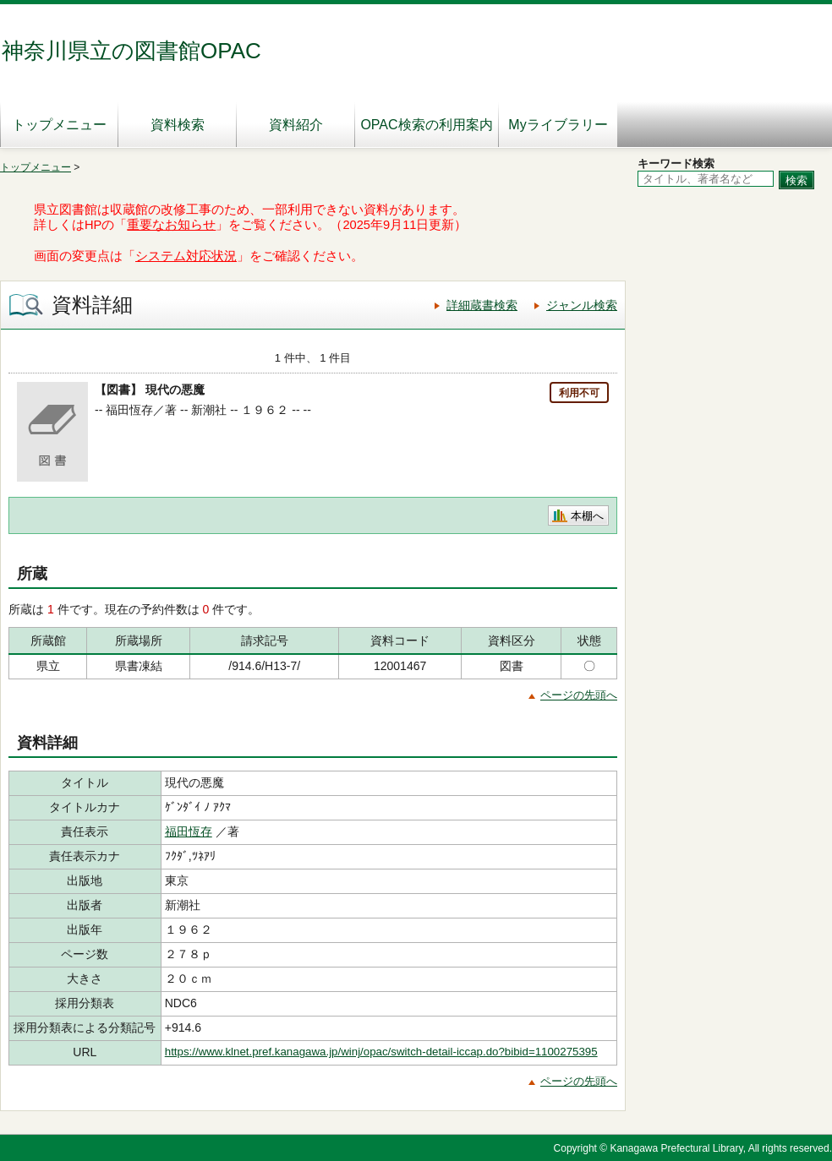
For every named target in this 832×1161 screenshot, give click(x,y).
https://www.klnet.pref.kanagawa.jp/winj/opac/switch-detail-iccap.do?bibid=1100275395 (381, 1051)
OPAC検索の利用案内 (426, 124)
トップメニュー (59, 124)
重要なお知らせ (171, 225)
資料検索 (178, 124)
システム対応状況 (186, 256)
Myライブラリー (557, 124)
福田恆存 (188, 831)
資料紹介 (296, 124)
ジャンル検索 (581, 305)
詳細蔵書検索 (481, 305)
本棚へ (587, 516)
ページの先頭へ (578, 695)
